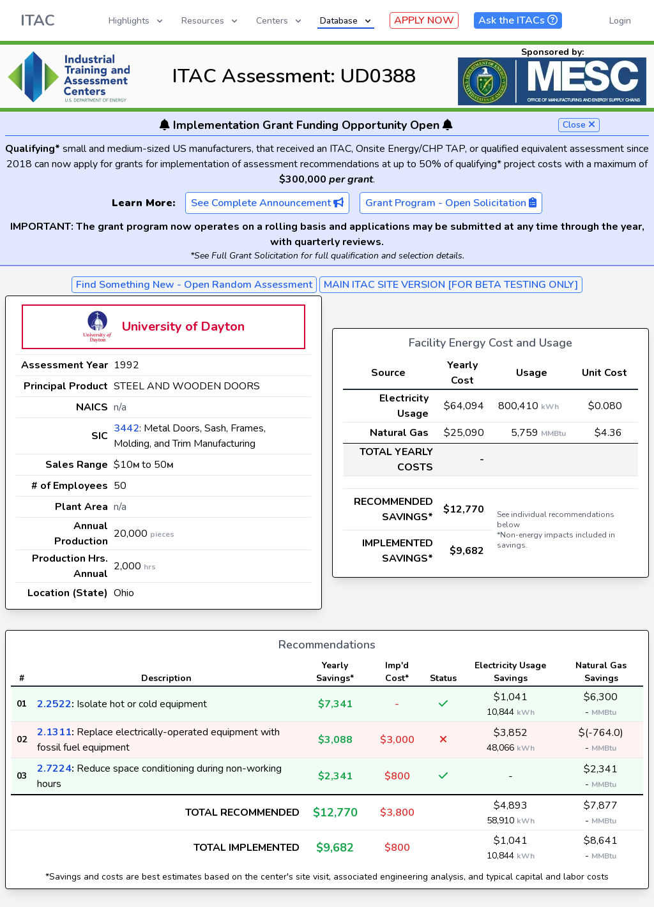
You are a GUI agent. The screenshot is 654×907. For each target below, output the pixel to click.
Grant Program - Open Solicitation (450, 203)
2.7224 (54, 768)
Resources (210, 21)
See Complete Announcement (267, 203)
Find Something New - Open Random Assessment (194, 285)
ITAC (37, 20)
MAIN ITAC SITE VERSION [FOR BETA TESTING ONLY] (451, 285)
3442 (126, 428)
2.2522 (54, 704)
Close (579, 125)
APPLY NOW (424, 20)
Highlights (137, 21)
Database (346, 21)
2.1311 (54, 732)
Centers (279, 21)
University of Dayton (183, 326)
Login (620, 21)
